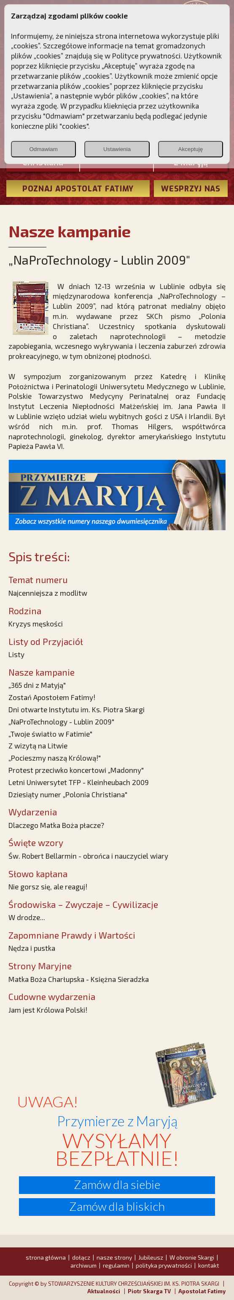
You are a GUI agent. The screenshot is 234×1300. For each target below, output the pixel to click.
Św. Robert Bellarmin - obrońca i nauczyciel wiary (88, 856)
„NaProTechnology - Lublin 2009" (61, 721)
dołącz (81, 1257)
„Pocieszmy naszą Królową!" (54, 757)
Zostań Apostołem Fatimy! (51, 697)
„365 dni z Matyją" (37, 685)
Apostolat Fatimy (202, 1291)
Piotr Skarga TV (149, 1291)
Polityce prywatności (146, 55)
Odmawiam (43, 149)
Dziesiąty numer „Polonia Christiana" (67, 794)
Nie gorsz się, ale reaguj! (47, 886)
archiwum (83, 1265)
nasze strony (114, 1257)
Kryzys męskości (35, 623)
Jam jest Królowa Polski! (47, 1010)
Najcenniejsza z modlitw (47, 593)
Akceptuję (190, 149)
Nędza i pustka (31, 948)
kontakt (208, 1265)
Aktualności (103, 1291)
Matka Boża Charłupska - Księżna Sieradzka (78, 979)
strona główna (46, 1257)
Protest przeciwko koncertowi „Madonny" (76, 770)
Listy (16, 654)
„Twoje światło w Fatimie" (50, 734)
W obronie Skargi (191, 1257)
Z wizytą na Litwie (37, 745)
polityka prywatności (164, 1265)
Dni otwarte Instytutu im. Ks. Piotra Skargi (76, 709)
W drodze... (26, 917)
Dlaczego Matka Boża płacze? (56, 825)
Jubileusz (150, 1257)
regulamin (116, 1265)
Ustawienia (117, 149)
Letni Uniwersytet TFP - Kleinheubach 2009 (78, 782)
